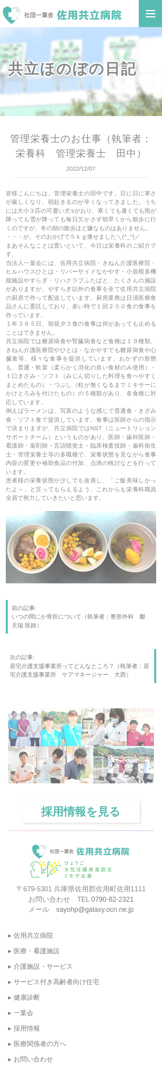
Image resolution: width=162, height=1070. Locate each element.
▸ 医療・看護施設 (34, 951)
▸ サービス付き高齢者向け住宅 (53, 982)
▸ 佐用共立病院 (30, 935)
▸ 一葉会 (20, 1013)
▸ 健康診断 (24, 997)
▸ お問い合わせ (30, 1059)
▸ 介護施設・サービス (40, 966)
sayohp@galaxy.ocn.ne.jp (95, 909)
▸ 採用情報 (24, 1028)
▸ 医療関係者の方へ (37, 1044)
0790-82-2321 (112, 899)
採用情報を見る (81, 811)
